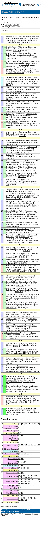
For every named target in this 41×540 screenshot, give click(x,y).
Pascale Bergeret (11, 93)
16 (2, 282)
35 (2, 132)
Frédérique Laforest (21, 61)
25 (2, 211)
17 (2, 276)
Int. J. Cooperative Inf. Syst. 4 (16, 402)
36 (2, 122)
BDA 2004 (9, 208)
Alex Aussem (10, 276)
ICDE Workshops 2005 (24, 164)
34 (2, 141)
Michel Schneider (12, 149)
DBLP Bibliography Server (29, 17)
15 (2, 288)
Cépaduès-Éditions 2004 (14, 199)
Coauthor (6, 419)
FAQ (2, 19)
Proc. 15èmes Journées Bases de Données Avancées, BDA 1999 (21, 370)
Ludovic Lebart (23, 190)
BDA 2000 (16, 347)
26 (2, 201)
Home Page (4, 30)
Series (24, 510)
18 (2, 265)
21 (2, 247)
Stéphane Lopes (11, 229)
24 (2, 223)
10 (2, 325)
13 (2, 302)
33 (2, 147)
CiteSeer (16, 25)
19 (2, 259)
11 (2, 319)
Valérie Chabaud (31, 235)
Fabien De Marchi (24, 47)
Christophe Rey (33, 147)
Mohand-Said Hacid (24, 69)
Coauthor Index (6, 23)
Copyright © (4, 514)
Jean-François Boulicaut (13, 439)
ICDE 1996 (17, 391)
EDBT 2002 (20, 286)
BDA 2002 (28, 279)
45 (2, 53)
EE (5, 47)
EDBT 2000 (27, 353)
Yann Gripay (10, 61)
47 (2, 37)
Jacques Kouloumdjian (20, 388)
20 (2, 253)
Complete (10, 512)
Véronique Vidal (24, 237)
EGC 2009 (25, 42)
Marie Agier (10, 101)
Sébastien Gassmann (24, 37)
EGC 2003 (18, 257)
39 (2, 101)
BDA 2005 (13, 144)
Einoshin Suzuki (31, 114)
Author (17, 512)
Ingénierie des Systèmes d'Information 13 (22, 72)
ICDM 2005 (25, 171)
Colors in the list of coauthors (9, 506)
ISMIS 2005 (22, 177)
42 (2, 78)
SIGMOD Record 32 (18, 271)
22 (2, 235)
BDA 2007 (9, 85)
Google (7, 26)
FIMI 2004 (15, 226)
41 (2, 87)
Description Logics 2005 (22, 152)
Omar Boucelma (11, 69)
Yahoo (18, 26)
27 (2, 190)
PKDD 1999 (35, 361)
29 (2, 173)
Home (3, 510)
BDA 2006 (22, 136)
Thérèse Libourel (12, 473)
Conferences (10, 510)
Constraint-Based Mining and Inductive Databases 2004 (22, 217)
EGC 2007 (34, 103)
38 (2, 108)
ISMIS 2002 (19, 292)
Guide (9, 25)
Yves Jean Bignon (12, 237)
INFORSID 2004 (27, 242)
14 (2, 294)
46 (2, 47)
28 (2, 179)
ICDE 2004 (21, 232)
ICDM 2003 (18, 263)
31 (2, 161)
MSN (13, 26)
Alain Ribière (14, 38)
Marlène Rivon (24, 325)
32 (2, 155)
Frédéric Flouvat (11, 37)
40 (2, 93)
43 (2, 69)
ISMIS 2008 (17, 51)
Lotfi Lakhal (32, 302)
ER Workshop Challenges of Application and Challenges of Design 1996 (20, 381)
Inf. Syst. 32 (25, 125)
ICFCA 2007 (22, 111)
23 (2, 229)
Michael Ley (28, 514)
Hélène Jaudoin (11, 147)
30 (2, 167)
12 (2, 312)
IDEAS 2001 (10, 322)
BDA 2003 (26, 251)
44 (2, 61)
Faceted (3, 512)
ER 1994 (9, 414)
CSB (2, 26)
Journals (18, 510)
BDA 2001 (32, 316)
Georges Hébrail (11, 190)
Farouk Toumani (23, 149)
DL (6, 25)
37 (2, 114)
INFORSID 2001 (19, 330)
